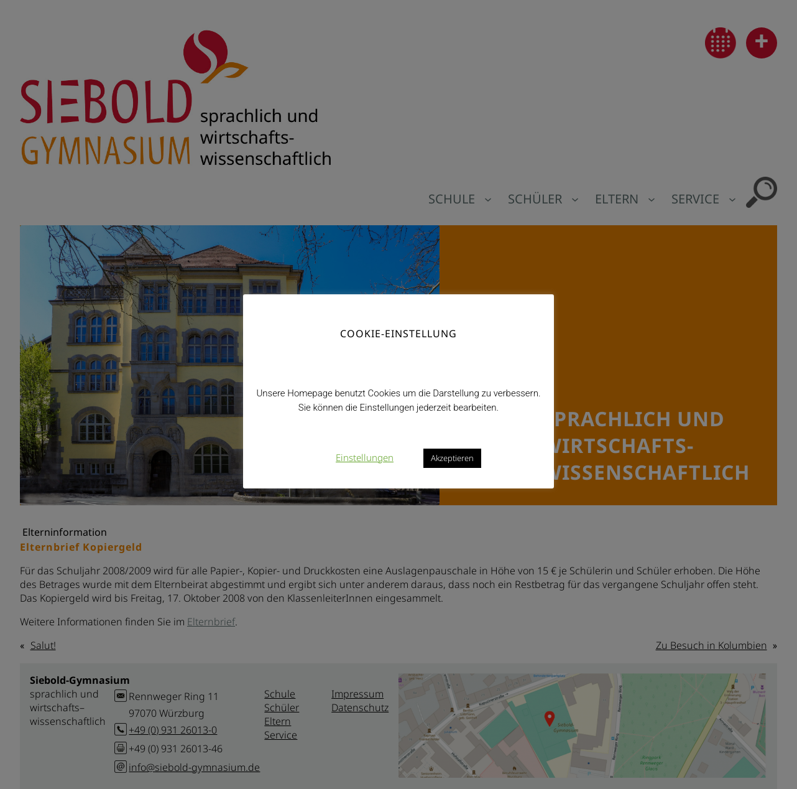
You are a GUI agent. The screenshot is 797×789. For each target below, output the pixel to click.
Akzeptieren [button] (452, 458)
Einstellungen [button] (365, 457)
